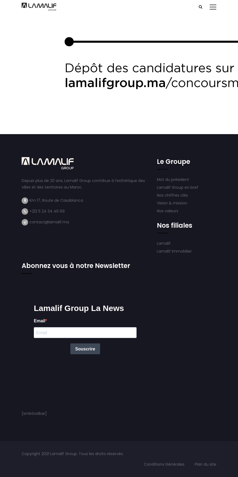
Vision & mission (172, 203)
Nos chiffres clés (172, 195)
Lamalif (164, 243)
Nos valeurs (168, 211)
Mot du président (173, 179)
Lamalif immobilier (174, 251)
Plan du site (205, 464)
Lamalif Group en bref (177, 187)
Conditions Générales (165, 464)
